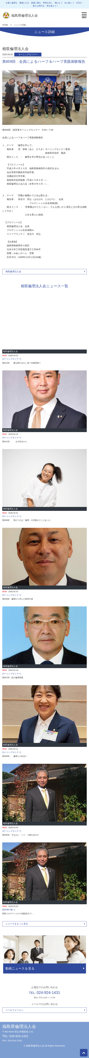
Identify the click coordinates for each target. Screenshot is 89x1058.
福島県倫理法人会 (19, 1026)
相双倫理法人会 (13, 271)
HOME (5, 25)
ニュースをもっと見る (16, 923)
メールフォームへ (14, 1010)
